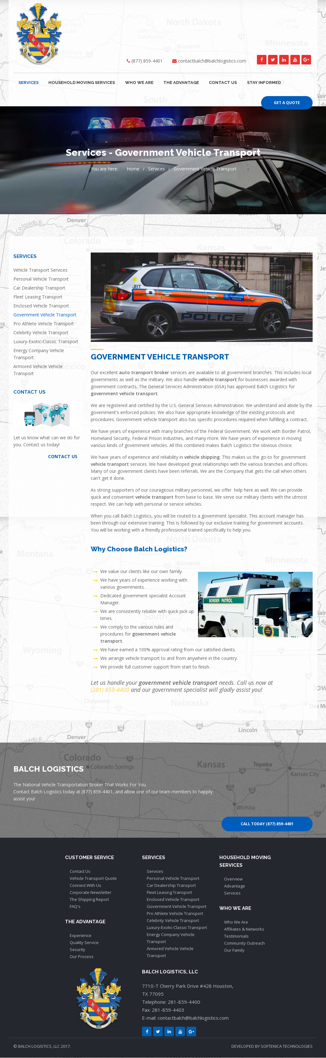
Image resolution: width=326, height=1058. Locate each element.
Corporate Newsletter (90, 893)
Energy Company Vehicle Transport (38, 354)
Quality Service (84, 943)
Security (77, 950)
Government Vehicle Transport (205, 169)
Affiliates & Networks (244, 929)
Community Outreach (244, 943)
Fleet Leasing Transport (37, 297)
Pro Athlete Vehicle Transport (43, 324)
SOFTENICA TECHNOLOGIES (287, 1046)
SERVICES (28, 82)
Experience (80, 936)
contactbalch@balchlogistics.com (212, 61)
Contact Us (80, 871)
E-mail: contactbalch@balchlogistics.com (185, 1018)
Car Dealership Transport (39, 288)
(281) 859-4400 (110, 689)
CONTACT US (221, 82)
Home (133, 169)
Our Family (234, 950)
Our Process (82, 957)
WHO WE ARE (138, 82)
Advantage (234, 886)
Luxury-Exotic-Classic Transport (45, 342)
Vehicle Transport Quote (93, 878)
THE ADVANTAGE (179, 82)
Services (156, 169)
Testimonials (236, 936)
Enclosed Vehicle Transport (41, 306)
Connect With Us (85, 885)
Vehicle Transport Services (40, 270)
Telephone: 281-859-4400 (171, 1002)
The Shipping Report (89, 900)
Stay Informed (261, 82)
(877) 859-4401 (147, 61)
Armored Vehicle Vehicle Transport (38, 370)
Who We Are (236, 922)
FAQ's (75, 907)
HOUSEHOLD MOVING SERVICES (81, 82)
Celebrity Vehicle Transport (40, 333)
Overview (233, 879)
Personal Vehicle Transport (41, 279)
